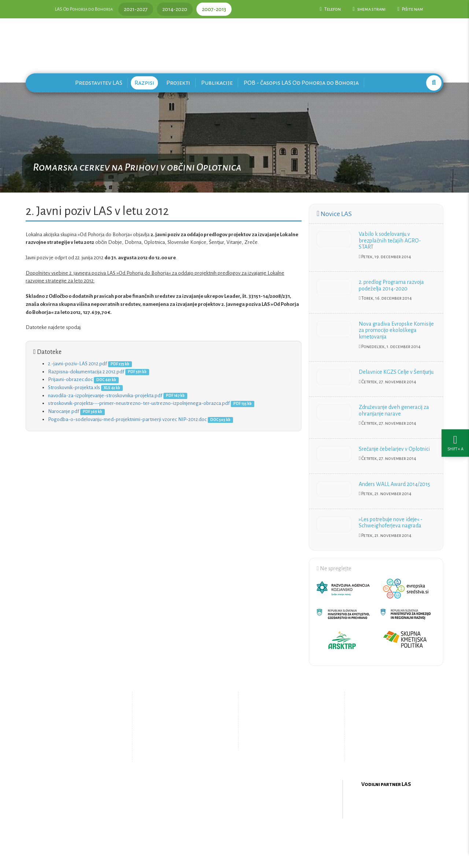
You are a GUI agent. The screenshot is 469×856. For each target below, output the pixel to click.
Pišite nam (410, 9)
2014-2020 (174, 9)
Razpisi (144, 82)
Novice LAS (334, 213)
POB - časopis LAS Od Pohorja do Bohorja (301, 82)
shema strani (369, 9)
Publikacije (217, 82)
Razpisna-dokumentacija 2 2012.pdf (86, 371)
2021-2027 (136, 9)
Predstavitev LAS (98, 82)
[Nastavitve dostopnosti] (455, 428)
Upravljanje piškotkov (285, 743)
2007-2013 (214, 9)
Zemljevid (174, 748)
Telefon (330, 9)
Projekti (178, 82)
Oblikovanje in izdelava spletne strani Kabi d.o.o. (234, 837)
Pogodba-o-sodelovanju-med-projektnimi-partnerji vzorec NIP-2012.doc (127, 419)
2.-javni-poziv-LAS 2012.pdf (77, 363)
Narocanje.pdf (63, 411)
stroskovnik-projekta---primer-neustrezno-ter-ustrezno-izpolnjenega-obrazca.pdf (139, 403)
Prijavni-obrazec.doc (70, 379)
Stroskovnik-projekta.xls (74, 387)
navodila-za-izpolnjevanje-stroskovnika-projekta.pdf (105, 395)
